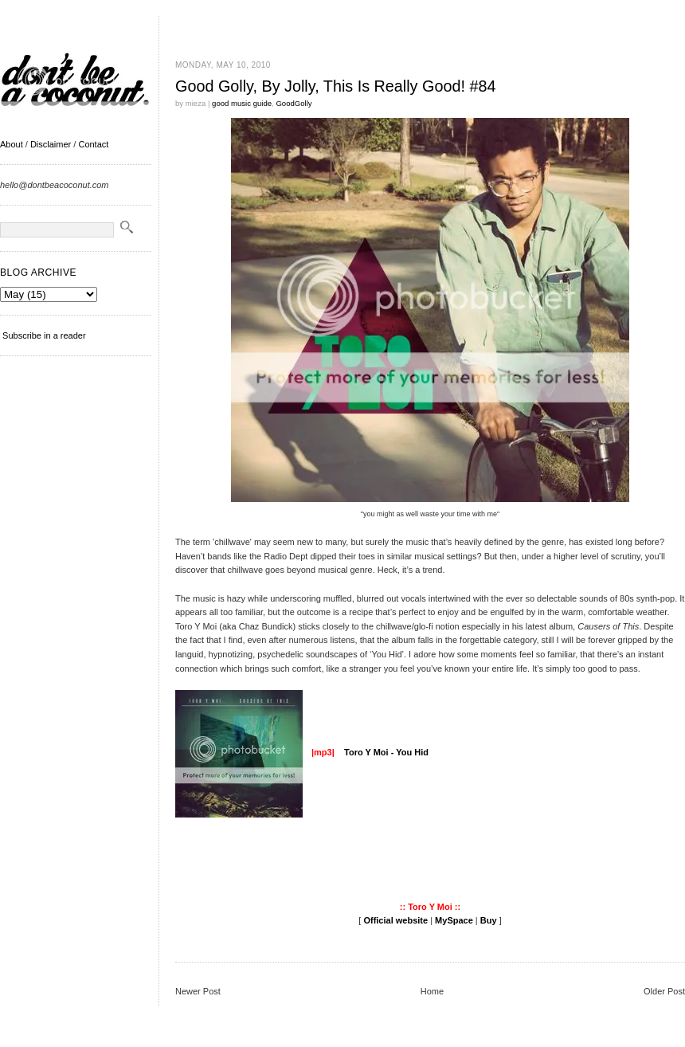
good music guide (242, 103)
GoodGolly (293, 103)
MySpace (454, 920)
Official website (395, 920)
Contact (93, 144)
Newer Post (198, 991)
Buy (488, 920)
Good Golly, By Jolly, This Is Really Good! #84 (335, 86)
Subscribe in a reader (44, 335)
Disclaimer (50, 144)
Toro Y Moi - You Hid (385, 752)
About (11, 144)
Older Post (664, 991)
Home (432, 991)
